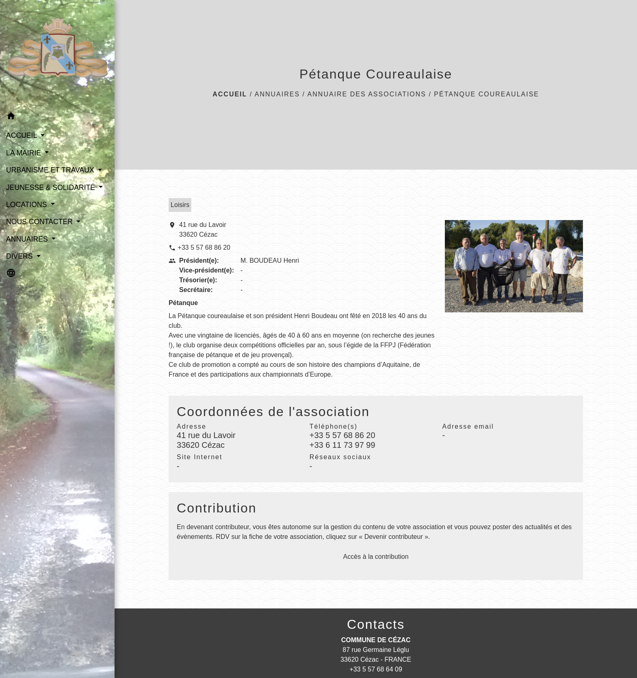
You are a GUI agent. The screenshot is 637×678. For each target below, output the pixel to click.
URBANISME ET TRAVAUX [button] (51, 170)
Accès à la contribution (376, 556)
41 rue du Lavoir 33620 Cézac (202, 229)
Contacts (376, 624)
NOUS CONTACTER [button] (40, 222)
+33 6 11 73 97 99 (342, 444)
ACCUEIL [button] (22, 135)
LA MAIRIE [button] (24, 153)
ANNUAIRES (277, 94)
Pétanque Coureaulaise (486, 94)
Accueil (229, 94)
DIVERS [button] (20, 256)
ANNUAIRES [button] (28, 239)
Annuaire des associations (367, 94)
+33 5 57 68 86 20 (204, 247)
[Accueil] (57, 53)
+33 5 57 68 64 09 (375, 669)
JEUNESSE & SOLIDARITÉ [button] (51, 187)
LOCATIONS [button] (27, 205)
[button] (57, 117)
